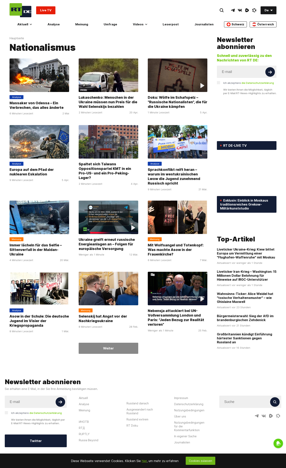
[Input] (246, 72)
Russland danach (138, 431)
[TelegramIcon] (233, 10)
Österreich (263, 24)
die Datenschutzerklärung (258, 82)
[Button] (270, 72)
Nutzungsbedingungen (189, 438)
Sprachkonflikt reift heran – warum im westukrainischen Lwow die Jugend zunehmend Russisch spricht (174, 176)
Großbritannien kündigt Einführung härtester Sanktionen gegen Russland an (244, 367)
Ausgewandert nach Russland (140, 439)
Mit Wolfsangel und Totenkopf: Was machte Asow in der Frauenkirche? (176, 249)
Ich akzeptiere (248, 82)
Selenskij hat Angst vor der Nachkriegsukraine (103, 318)
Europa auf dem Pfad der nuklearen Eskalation (32, 171)
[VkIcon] (240, 10)
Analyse (53, 24)
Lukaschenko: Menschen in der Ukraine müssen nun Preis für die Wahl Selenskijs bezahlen (108, 102)
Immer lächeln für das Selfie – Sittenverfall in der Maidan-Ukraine (36, 249)
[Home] (20, 10)
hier (144, 461)
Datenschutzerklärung (188, 432)
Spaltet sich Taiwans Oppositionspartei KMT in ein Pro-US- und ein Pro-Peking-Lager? (105, 171)
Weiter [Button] (108, 348)
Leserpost (171, 24)
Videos (140, 24)
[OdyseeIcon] (254, 10)
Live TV (45, 10)
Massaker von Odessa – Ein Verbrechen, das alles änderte (37, 105)
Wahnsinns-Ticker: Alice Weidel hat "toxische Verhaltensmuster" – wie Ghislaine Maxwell (245, 326)
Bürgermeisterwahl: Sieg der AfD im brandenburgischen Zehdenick (245, 346)
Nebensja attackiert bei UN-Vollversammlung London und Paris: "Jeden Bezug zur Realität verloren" (176, 318)
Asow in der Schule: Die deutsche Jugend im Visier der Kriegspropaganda (39, 321)
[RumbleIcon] (247, 10)
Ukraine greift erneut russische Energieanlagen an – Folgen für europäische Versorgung (107, 244)
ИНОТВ (84, 450)
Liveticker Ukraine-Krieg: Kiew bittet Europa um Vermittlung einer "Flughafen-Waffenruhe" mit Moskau (246, 282)
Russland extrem (137, 447)
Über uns (180, 444)
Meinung (81, 24)
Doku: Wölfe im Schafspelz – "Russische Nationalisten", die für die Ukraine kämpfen (177, 102)
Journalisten (204, 24)
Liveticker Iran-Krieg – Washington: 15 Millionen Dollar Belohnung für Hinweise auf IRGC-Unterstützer (246, 304)
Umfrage (110, 24)
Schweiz (235, 24)
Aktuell (24, 24)
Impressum (181, 426)
